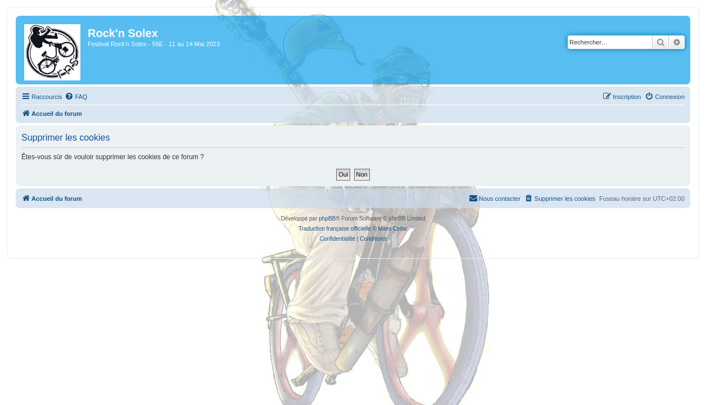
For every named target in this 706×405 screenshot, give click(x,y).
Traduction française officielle (334, 229)
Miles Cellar (393, 229)
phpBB (327, 218)
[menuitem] (69, 97)
